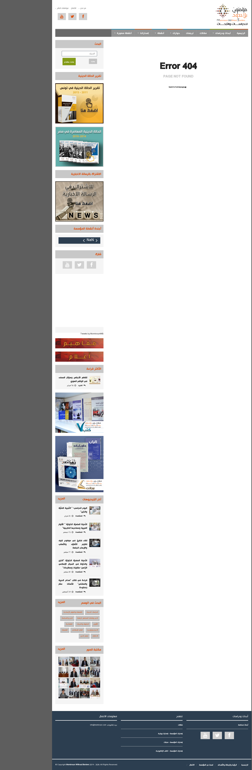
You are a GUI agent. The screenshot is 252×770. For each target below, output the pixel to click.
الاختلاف (69, 636)
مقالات (177, 33)
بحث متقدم (43, 62)
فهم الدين (58, 636)
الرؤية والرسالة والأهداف (201, 765)
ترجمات (164, 33)
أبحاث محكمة (217, 725)
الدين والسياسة (41, 618)
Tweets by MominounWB (66, 334)
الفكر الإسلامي (51, 630)
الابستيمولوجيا (66, 630)
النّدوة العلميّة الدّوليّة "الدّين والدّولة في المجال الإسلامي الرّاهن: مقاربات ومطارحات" (47, 564)
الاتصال (47, 8)
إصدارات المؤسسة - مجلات (147, 742)
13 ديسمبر (42, 532)
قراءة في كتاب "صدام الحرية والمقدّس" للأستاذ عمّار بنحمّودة (47, 584)
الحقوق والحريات (57, 624)
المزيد (35, 498)
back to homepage (152, 87)
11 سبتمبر (43, 552)
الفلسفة (39, 630)
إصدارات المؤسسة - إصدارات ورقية (144, 734)
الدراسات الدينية (66, 612)
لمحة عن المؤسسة (180, 765)
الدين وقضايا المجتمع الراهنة (61, 618)
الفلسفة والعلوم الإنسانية (47, 612)
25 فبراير (43, 516)
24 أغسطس (42, 592)
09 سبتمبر (43, 572)
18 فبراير (45, 385)
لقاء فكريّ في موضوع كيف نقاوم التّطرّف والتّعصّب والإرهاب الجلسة (47, 544)
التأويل (70, 624)
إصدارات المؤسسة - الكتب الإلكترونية (143, 751)
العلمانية (43, 624)
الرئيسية (215, 33)
